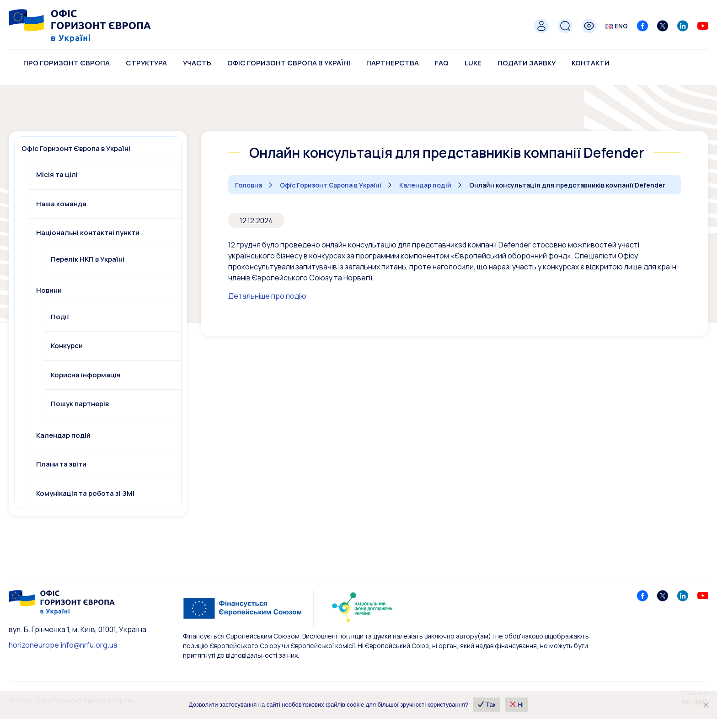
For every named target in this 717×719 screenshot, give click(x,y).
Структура (146, 63)
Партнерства (392, 63)
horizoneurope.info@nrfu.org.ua (63, 645)
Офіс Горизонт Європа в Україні (288, 63)
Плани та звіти (61, 464)
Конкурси (67, 345)
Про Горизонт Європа (66, 63)
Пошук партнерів (80, 403)
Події (60, 317)
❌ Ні (515, 704)
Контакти (591, 63)
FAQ (442, 63)
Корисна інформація (86, 375)
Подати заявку (527, 63)
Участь (197, 63)
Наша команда (61, 204)
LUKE (473, 63)
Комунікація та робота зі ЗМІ (85, 493)
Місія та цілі (57, 174)
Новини (49, 290)
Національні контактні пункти (87, 232)
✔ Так (486, 704)
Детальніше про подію (267, 296)
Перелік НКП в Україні (87, 259)
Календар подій (63, 435)
